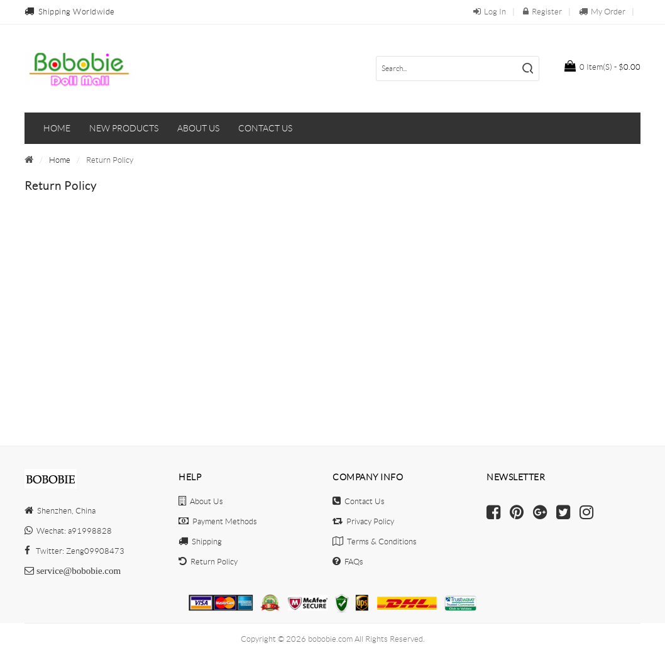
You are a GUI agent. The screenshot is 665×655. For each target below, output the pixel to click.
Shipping (200, 541)
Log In (489, 11)
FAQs (347, 561)
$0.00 (602, 66)
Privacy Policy (363, 521)
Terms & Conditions (374, 541)
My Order (602, 11)
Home (56, 128)
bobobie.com (330, 639)
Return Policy (208, 561)
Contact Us (358, 501)
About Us (201, 501)
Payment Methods (218, 521)
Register (542, 11)
